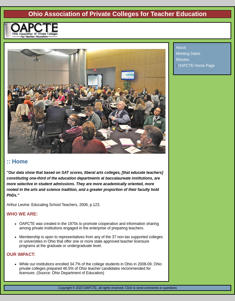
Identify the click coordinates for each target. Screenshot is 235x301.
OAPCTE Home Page (196, 65)
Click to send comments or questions (151, 288)
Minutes (182, 59)
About (181, 47)
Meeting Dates (188, 53)
